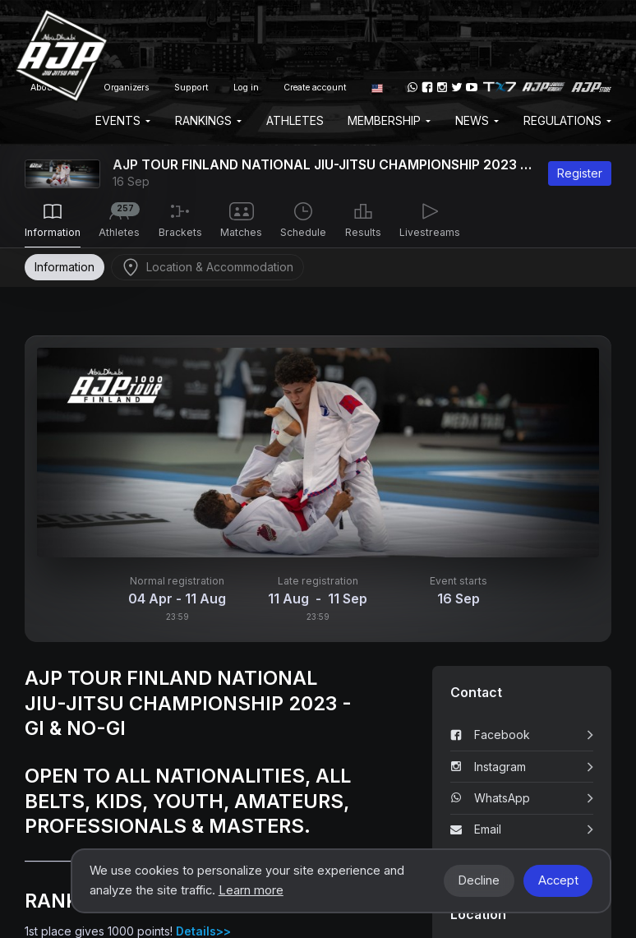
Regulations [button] (567, 120)
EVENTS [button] (122, 120)
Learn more (251, 890)
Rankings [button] (208, 120)
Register (579, 173)
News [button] (477, 120)
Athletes (295, 120)
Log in (246, 87)
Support (191, 87)
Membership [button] (389, 120)
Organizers (127, 87)
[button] (377, 87)
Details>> (203, 931)
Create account (315, 87)
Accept (558, 880)
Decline (479, 880)
